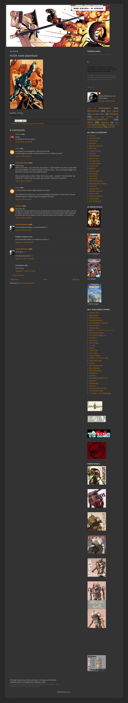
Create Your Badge (105, 54)
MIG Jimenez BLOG (95, 365)
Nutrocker (92, 376)
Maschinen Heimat (95, 371)
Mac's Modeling (94, 368)
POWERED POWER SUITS (98, 378)
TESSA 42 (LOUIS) (95, 196)
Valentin (18, 134)
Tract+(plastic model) (96, 391)
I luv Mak (92, 345)
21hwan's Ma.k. (94, 313)
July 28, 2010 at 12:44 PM (23, 142)
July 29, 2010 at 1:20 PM (23, 218)
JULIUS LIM (93, 350)
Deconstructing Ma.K (96, 320)
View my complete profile (107, 101)
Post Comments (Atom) (26, 283)
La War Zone (93, 166)
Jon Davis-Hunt (94, 161)
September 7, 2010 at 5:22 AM (25, 271)
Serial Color (93, 186)
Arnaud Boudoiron (21, 163)
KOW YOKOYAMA (95, 361)
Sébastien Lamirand (95, 191)
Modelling (105, 123)
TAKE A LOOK (94, 194)
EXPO (97, 117)
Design (101, 114)
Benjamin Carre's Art (96, 146)
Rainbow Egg (93, 383)
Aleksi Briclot (93, 141)
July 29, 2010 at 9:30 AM (23, 199)
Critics (93, 114)
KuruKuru (92, 363)
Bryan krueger (93, 315)
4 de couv (92, 136)
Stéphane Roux (94, 189)
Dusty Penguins (94, 325)
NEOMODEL (93, 373)
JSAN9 (91, 348)
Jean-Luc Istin (93, 158)
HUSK (36, 123)
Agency (89, 108)
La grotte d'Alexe (94, 163)
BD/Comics (21, 123)
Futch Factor (93, 340)
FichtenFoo (93, 338)
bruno (17, 148)
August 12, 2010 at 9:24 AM (24, 259)
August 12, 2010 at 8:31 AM (24, 242)
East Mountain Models (96, 333)
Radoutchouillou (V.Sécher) (98, 184)
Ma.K (90, 122)
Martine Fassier (94, 171)
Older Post (75, 279)
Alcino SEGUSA (94, 138)
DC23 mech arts (94, 318)
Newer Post (14, 279)
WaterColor (90, 127)
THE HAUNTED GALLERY (98, 388)
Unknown (18, 206)
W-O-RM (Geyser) (95, 201)
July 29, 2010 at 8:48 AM (23, 181)
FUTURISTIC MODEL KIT (97, 335)
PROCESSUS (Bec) (95, 181)
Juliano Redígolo (94, 355)
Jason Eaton (93, 353)
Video (114, 125)
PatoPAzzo (92, 381)
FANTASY (110, 117)
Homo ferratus (94, 343)
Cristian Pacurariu (95, 151)
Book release (29, 123)
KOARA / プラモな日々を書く (99, 358)
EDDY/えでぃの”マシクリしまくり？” (101, 330)
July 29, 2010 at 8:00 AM (23, 156)
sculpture (100, 127)
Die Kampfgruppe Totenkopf (98, 323)
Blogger (67, 692)
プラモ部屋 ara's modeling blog (100, 393)
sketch (110, 127)
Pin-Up (107, 125)
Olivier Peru (93, 176)
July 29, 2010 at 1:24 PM (23, 230)
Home (45, 279)
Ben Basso (92, 143)
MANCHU (92, 168)
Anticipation (105, 108)
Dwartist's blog (94, 328)
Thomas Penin (94, 199)
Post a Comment (18, 275)
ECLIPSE (92, 153)
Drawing (114, 114)
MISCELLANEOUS (97, 119)
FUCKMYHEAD (94, 156)
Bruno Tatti (92, 148)
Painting (41, 123)
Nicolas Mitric (93, 173)
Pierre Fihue (93, 178)
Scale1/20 (92, 386)
